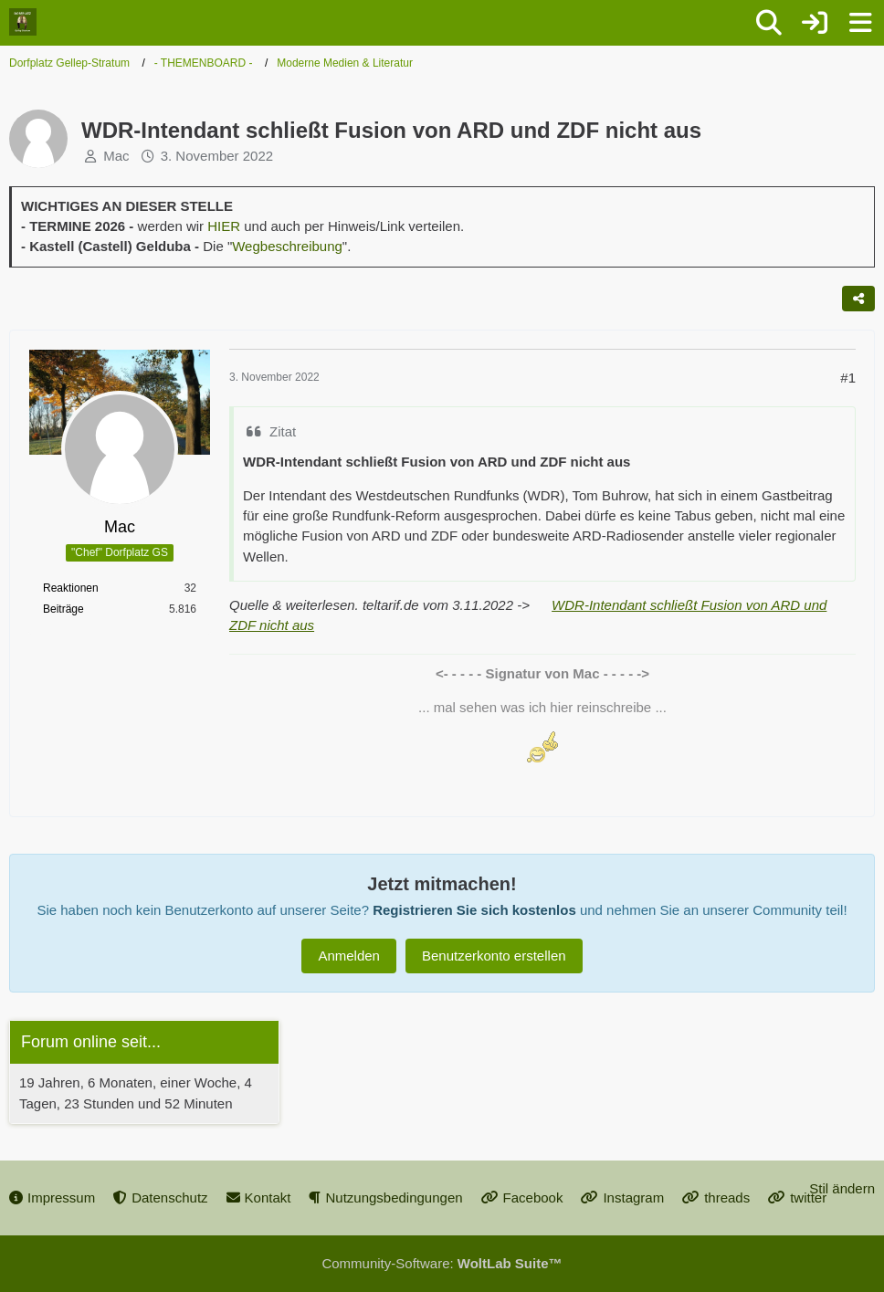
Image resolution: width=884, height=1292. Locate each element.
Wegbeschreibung (287, 246)
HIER (223, 226)
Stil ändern (842, 1188)
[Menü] (860, 23)
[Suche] (769, 23)
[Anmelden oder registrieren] (814, 23)
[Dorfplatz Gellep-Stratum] (22, 22)
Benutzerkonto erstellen (494, 955)
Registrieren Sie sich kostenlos (474, 910)
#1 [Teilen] (848, 377)
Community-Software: (441, 1263)
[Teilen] (858, 298)
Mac (116, 155)
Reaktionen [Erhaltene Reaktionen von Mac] (71, 588)
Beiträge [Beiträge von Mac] (63, 609)
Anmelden (349, 955)
